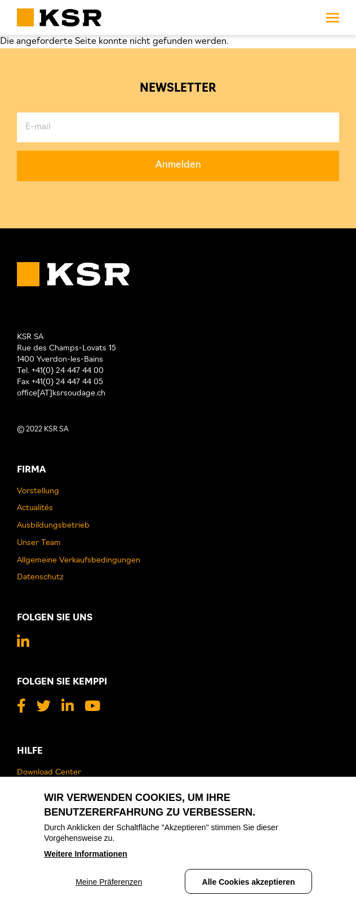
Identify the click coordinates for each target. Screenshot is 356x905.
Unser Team (39, 543)
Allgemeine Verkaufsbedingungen (78, 560)
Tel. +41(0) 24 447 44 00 (60, 371)
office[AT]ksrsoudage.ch (61, 393)
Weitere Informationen (85, 856)
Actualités (35, 508)
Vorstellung (38, 491)
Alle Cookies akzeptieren (248, 884)
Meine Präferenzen (108, 884)
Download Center (49, 772)
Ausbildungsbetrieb (53, 525)
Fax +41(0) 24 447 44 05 (60, 382)
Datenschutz (40, 577)
